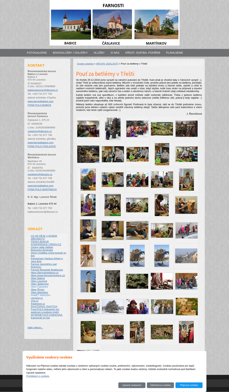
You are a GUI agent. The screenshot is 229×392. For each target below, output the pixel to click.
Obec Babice (38, 278)
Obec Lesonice (39, 281)
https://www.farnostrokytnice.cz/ (48, 275)
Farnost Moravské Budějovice (47, 269)
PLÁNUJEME (174, 52)
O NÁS (115, 52)
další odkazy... (35, 327)
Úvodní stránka (85, 63)
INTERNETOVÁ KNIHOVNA (46, 315)
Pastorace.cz (38, 303)
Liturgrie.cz (37, 298)
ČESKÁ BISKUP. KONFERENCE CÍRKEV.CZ (46, 243)
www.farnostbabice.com (40, 101)
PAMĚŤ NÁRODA (40, 295)
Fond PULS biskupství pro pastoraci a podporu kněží (45, 311)
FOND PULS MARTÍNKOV (42, 189)
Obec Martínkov (39, 292)
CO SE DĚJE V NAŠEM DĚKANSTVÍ (44, 237)
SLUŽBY (99, 52)
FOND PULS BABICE (39, 105)
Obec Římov (37, 289)
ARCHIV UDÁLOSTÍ (107, 63)
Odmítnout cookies (160, 385)
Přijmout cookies (189, 385)
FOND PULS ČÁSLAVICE (42, 146)
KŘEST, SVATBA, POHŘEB (142, 52)
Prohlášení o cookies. (38, 376)
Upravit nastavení (131, 385)
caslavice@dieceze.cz (40, 131)
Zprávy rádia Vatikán (42, 247)
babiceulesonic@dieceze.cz (43, 90)
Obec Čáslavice (39, 286)
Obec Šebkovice (40, 283)
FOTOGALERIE (37, 52)
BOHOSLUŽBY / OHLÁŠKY (70, 52)
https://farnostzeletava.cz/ (44, 272)
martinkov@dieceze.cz (40, 174)
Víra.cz (34, 300)
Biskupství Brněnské (42, 250)
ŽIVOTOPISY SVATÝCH (44, 306)
